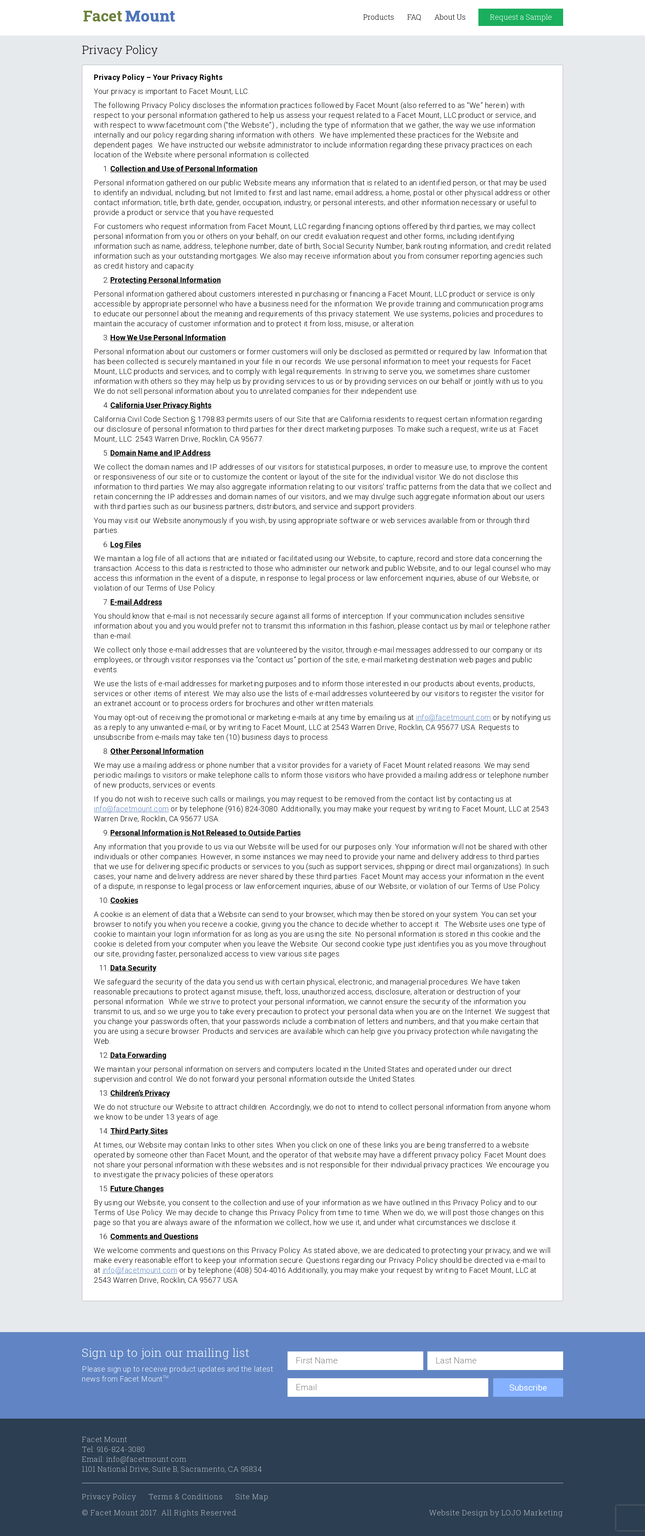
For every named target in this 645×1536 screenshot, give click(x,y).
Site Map (252, 1496)
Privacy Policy (109, 1496)
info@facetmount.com (146, 1459)
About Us (450, 17)
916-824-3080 (121, 1449)
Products (378, 17)
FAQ (414, 17)
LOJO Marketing (532, 1512)
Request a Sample (521, 17)
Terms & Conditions (185, 1496)
